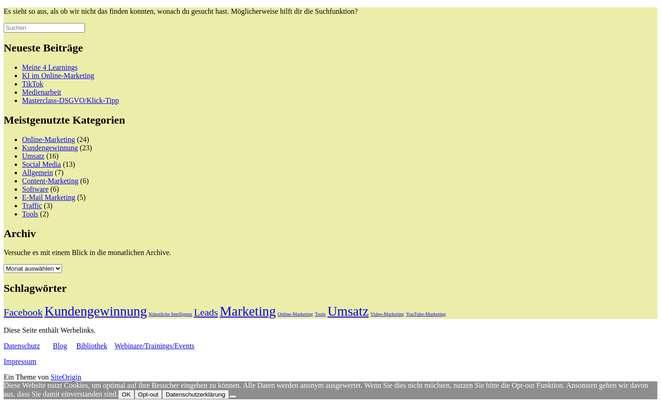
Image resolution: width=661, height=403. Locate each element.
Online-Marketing (48, 139)
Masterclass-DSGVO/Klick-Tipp (70, 100)
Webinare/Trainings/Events (154, 346)
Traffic (32, 206)
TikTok (32, 84)
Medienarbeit (41, 92)
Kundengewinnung (50, 148)
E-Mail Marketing (48, 197)
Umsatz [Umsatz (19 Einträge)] (348, 311)
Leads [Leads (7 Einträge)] (206, 312)
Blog (60, 346)
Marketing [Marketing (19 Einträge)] (248, 311)
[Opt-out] (232, 396)
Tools (30, 214)
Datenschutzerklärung (195, 394)
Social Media (41, 164)
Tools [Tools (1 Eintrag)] (320, 314)
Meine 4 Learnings (50, 67)
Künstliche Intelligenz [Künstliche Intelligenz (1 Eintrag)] (170, 314)
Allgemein (37, 172)
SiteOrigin (65, 377)
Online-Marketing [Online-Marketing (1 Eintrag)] (295, 314)
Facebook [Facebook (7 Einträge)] (23, 312)
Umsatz (33, 156)
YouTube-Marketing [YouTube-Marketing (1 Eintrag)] (426, 314)
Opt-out (148, 394)
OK (126, 394)
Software (35, 189)
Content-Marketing (50, 181)
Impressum (20, 361)
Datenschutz (22, 346)
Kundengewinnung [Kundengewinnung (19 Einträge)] (96, 311)
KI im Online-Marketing (58, 75)
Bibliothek (91, 346)
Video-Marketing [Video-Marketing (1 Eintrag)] (387, 314)
